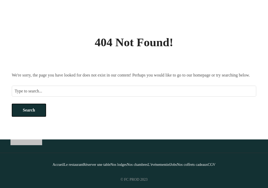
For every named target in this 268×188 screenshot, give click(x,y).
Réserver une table (96, 165)
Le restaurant (73, 165)
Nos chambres (137, 165)
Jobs (173, 165)
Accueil (58, 165)
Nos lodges (118, 165)
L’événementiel (159, 165)
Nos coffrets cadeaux (192, 165)
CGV (212, 165)
